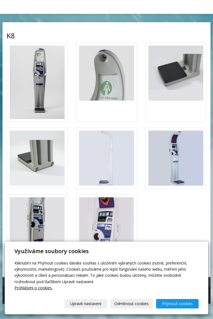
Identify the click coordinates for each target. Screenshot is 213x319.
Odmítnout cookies (131, 303)
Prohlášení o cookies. (33, 287)
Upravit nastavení (85, 303)
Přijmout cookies (177, 303)
